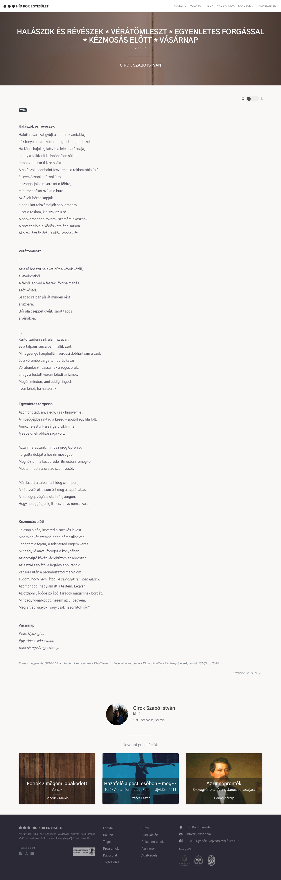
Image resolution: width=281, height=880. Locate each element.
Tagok (208, 5)
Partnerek (148, 848)
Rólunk (195, 5)
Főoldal (179, 5)
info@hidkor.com (198, 834)
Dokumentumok (152, 842)
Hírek (145, 828)
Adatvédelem (150, 855)
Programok (226, 5)
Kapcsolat (246, 5)
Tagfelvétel (267, 5)
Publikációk (149, 835)
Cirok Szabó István (140, 65)
